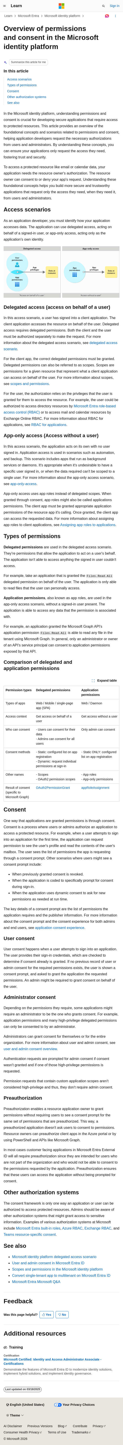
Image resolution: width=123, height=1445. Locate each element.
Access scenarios (19, 79)
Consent (13, 91)
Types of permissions (22, 85)
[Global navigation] (4, 6)
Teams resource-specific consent (30, 1234)
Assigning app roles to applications (87, 525)
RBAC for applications (49, 425)
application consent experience (59, 928)
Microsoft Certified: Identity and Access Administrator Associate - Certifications (52, 1361)
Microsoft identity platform (62, 16)
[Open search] (103, 6)
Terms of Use (57, 1432)
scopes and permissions (29, 384)
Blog (61, 1426)
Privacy (98, 1426)
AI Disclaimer (13, 1426)
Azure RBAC (72, 1228)
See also (13, 103)
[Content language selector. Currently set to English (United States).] (25, 1404)
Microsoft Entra (28, 16)
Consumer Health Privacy (21, 1432)
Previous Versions (39, 1426)
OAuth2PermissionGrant (53, 787)
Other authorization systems (26, 97)
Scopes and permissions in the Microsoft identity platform (57, 1269)
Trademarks (80, 1432)
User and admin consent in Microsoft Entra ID (48, 1263)
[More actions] (115, 16)
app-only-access (23, 484)
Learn (8, 16)
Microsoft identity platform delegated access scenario (54, 1257)
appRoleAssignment (95, 787)
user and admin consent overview (30, 1049)
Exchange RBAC (97, 1228)
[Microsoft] (62, 6)
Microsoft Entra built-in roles (38, 1228)
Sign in (114, 6)
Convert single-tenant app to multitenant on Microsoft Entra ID (61, 1275)
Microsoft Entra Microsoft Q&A (36, 1282)
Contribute (80, 1426)
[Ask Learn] (107, 16)
